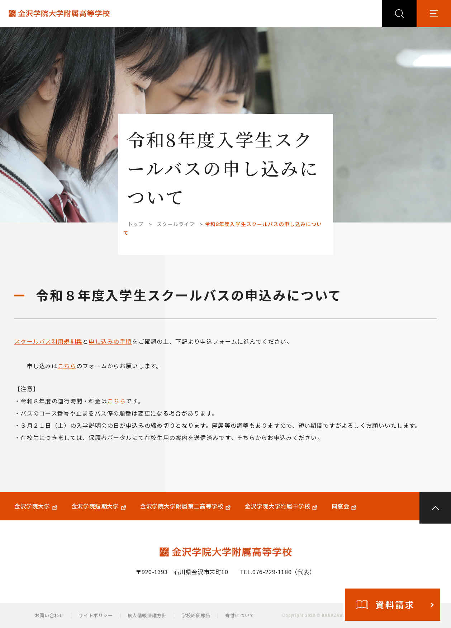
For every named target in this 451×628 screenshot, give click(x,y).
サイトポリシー (96, 615)
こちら (67, 365)
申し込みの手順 (110, 341)
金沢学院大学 (32, 506)
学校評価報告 (196, 615)
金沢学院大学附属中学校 (277, 506)
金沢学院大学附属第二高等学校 (181, 506)
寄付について (240, 615)
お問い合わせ (49, 615)
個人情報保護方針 (147, 615)
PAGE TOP (435, 508)
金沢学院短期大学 (95, 506)
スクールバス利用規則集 (48, 341)
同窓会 (341, 506)
